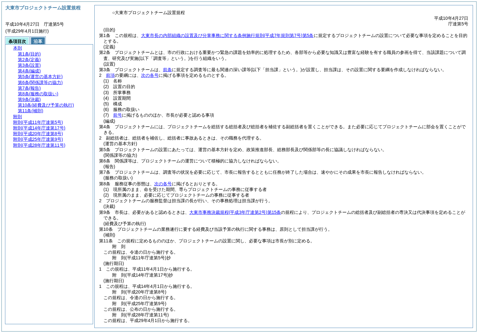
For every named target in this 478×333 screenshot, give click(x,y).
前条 (167, 69)
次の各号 (150, 75)
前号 (117, 115)
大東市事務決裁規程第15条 (235, 212)
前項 (110, 75)
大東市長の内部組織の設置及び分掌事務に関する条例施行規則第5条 (227, 35)
